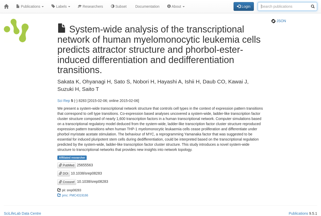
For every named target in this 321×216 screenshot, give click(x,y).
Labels (60, 6)
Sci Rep (63, 101)
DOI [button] (63, 173)
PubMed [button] (66, 165)
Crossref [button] (67, 182)
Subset (119, 6)
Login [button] (243, 6)
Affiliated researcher (72, 157)
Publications (30, 6)
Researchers (90, 6)
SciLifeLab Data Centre (22, 213)
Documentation (146, 6)
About (176, 6)
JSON (278, 21)
